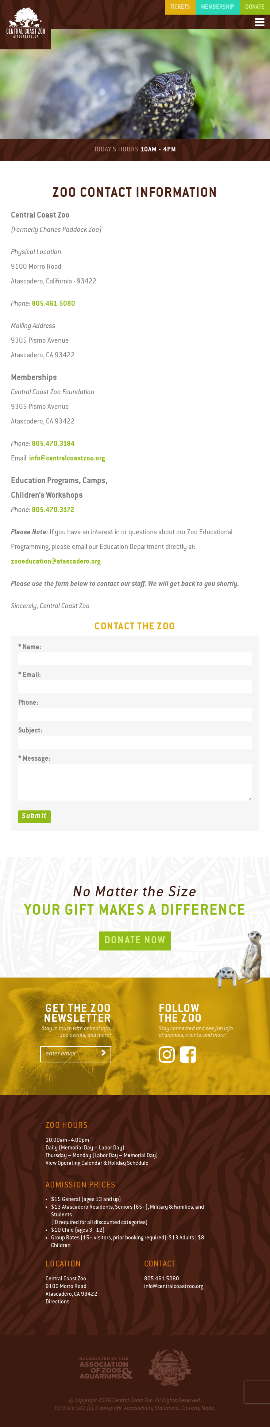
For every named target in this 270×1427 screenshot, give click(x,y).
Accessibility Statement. (152, 1408)
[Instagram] (167, 1056)
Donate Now (135, 940)
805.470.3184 (53, 444)
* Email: (29, 675)
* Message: (34, 759)
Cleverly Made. (198, 1408)
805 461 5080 (161, 1279)
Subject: (30, 731)
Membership (217, 7)
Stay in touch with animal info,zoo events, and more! (76, 1032)
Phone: (28, 703)
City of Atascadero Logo (169, 1367)
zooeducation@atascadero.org (56, 562)
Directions (57, 1302)
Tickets (180, 7)
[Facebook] (188, 1056)
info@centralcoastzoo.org (67, 459)
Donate (255, 7)
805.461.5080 (53, 304)
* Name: (29, 647)
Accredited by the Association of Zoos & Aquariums (106, 1368)
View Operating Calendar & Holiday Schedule (97, 1163)
